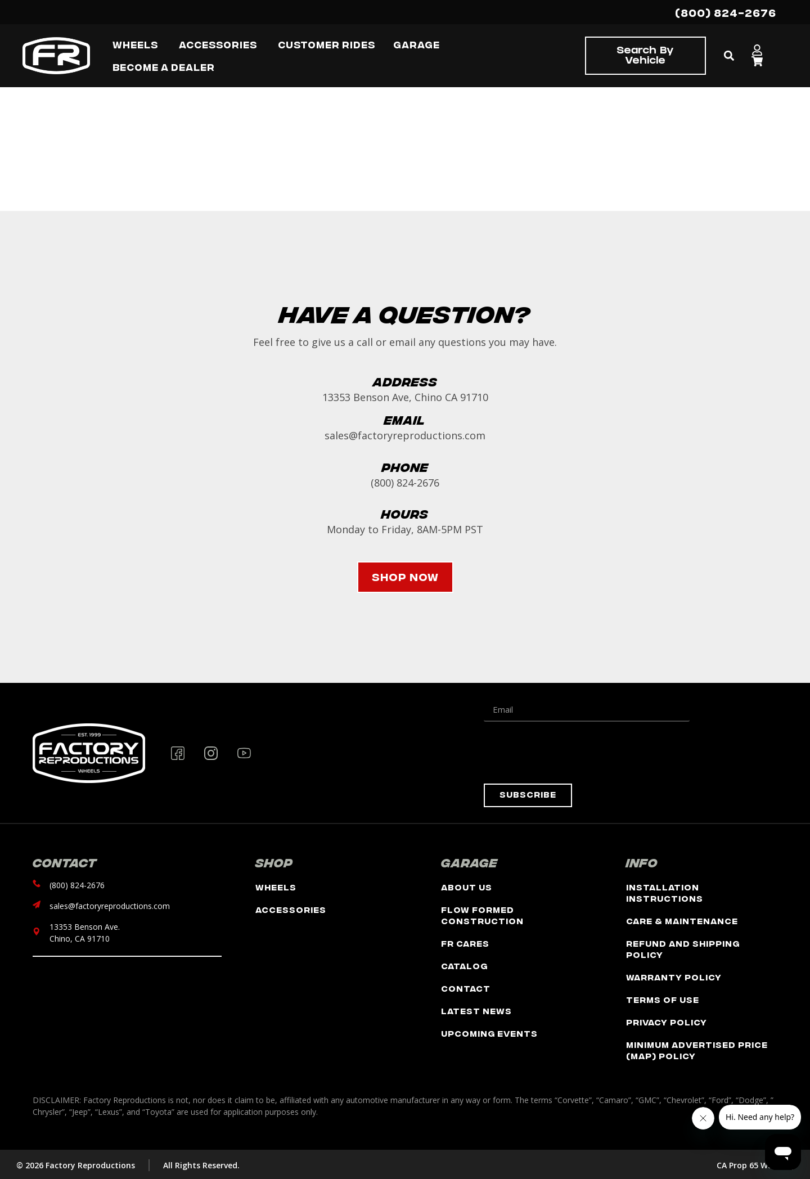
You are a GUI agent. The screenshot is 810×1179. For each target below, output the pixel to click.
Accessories (290, 909)
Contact (465, 988)
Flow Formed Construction (482, 914)
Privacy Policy (666, 1022)
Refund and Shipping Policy (683, 948)
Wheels (275, 887)
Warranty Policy (674, 977)
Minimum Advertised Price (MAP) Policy (697, 1050)
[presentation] (569, 753)
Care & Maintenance (682, 920)
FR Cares (465, 943)
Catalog (464, 965)
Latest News (476, 1010)
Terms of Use (662, 999)
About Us (466, 887)
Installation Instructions (664, 892)
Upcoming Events (489, 1033)
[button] (728, 56)
